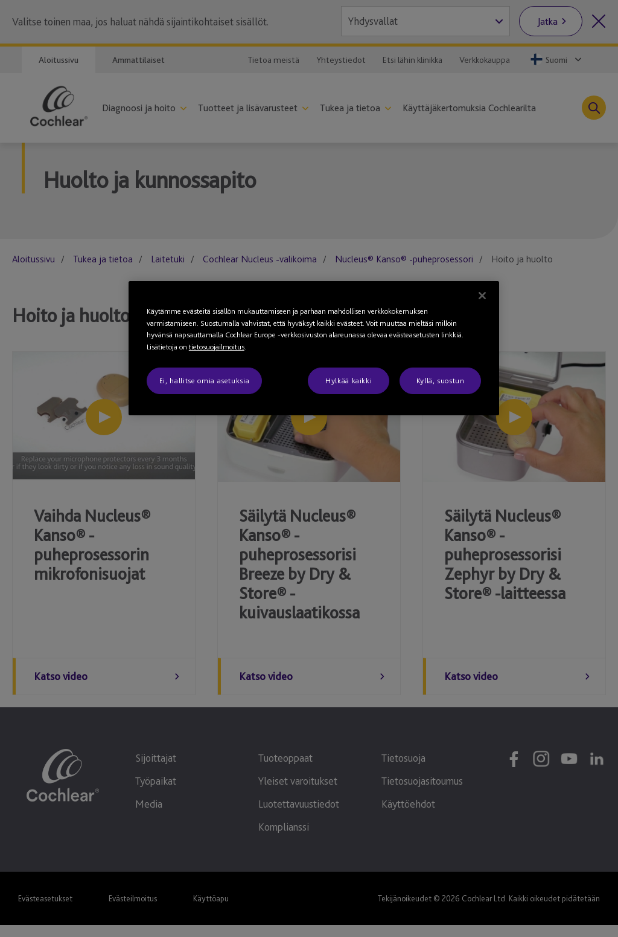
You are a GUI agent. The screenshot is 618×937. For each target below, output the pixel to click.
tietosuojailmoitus (216, 346)
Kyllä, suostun (440, 380)
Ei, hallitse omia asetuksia (204, 380)
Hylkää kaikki (348, 380)
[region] (314, 348)
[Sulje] (482, 295)
